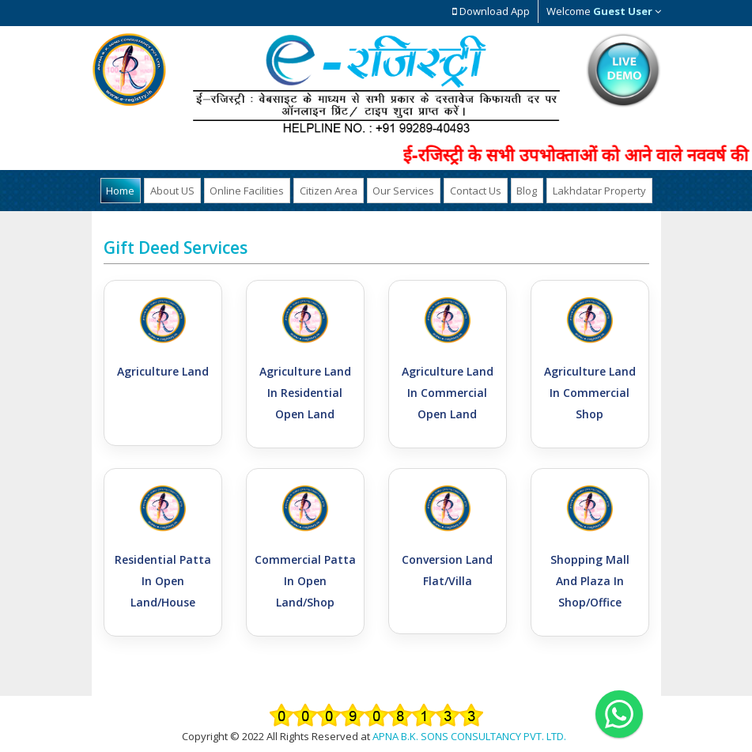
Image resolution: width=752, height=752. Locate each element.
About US (179, 190)
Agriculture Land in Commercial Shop (590, 392)
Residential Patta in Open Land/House (163, 580)
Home (130, 190)
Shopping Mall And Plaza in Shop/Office (589, 580)
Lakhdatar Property (590, 190)
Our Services (402, 190)
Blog (520, 190)
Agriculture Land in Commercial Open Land (447, 392)
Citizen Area (330, 190)
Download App (491, 11)
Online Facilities (251, 190)
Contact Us (471, 190)
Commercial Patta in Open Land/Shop (305, 580)
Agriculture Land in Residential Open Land (305, 392)
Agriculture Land (163, 370)
